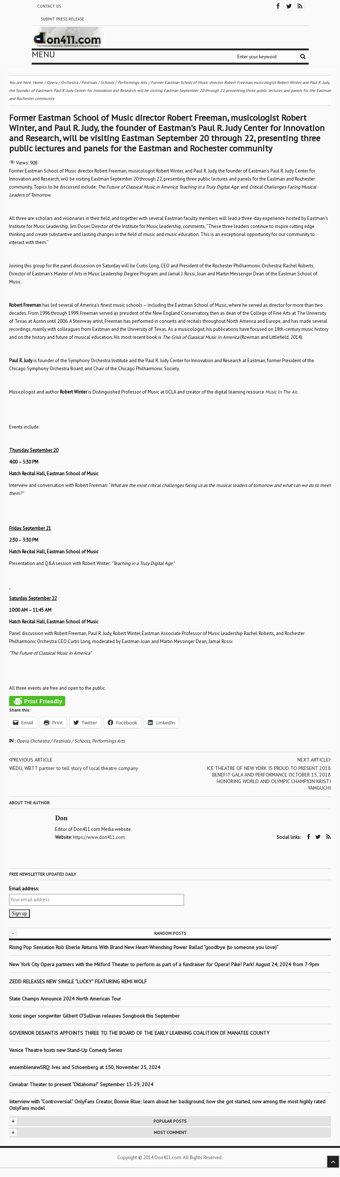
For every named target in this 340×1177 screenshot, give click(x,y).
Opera (22, 741)
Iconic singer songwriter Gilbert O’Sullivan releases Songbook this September (94, 1015)
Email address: (24, 888)
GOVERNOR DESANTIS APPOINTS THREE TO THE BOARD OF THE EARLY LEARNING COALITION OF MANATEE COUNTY (139, 1032)
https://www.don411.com (99, 837)
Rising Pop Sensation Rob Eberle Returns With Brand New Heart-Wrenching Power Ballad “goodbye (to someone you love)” (143, 947)
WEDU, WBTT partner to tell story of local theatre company (63, 771)
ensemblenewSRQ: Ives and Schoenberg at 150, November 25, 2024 (84, 1067)
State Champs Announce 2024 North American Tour (65, 998)
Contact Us (49, 6)
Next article (314, 759)
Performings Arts (108, 741)
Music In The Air (281, 392)
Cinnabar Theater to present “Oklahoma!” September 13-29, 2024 (81, 1084)
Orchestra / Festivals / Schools (60, 741)
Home (38, 82)
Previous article (31, 759)
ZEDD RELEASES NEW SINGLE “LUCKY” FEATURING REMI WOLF (78, 981)
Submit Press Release (62, 19)
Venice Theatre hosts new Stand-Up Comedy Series (65, 1049)
